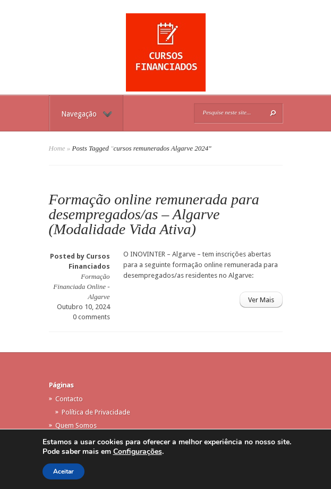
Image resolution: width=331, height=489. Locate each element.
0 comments (91, 317)
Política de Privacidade (96, 412)
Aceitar (63, 471)
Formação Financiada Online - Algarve (81, 286)
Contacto (69, 399)
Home (57, 148)
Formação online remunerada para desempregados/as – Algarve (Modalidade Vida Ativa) (154, 214)
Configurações (137, 452)
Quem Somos (76, 425)
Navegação (86, 114)
